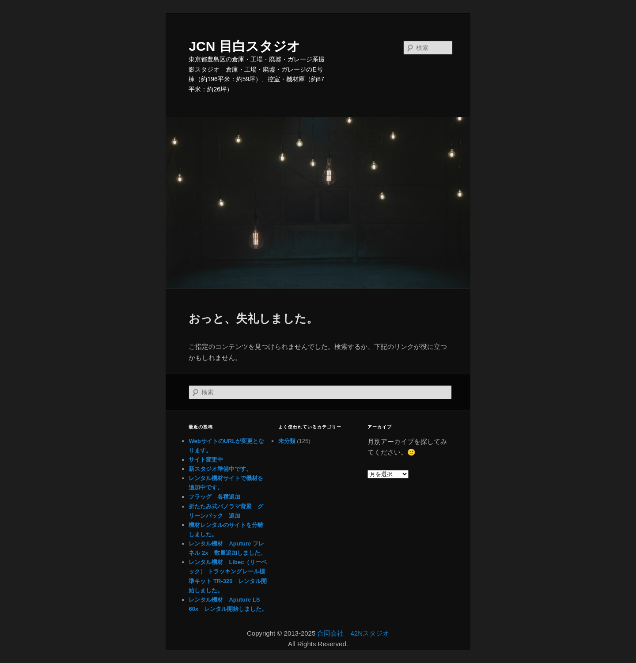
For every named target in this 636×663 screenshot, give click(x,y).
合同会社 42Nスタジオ (353, 633)
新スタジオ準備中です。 (220, 469)
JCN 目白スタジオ (244, 46)
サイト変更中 (206, 459)
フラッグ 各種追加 (214, 496)
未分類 (286, 441)
